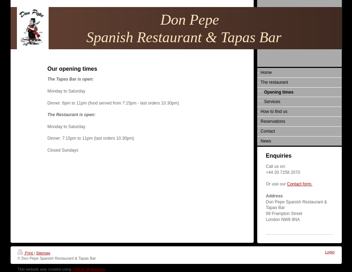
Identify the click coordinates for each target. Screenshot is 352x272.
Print (26, 253)
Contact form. (300, 184)
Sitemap (43, 253)
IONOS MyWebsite (88, 269)
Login (330, 252)
